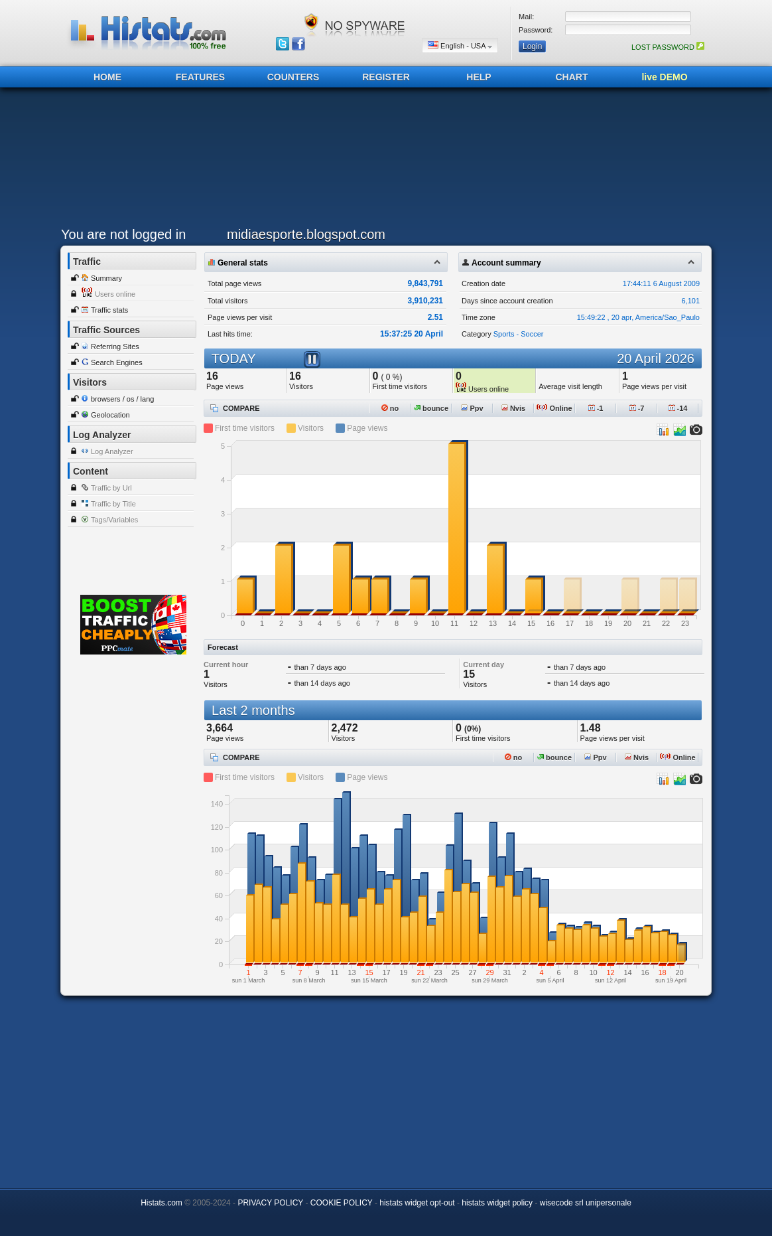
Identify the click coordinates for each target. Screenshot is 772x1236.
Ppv (472, 408)
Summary (106, 278)
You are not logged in (123, 234)
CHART (572, 77)
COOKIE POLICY (341, 1202)
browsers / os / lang (122, 399)
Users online (115, 294)
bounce (431, 408)
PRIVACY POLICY (270, 1202)
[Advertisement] (382, 160)
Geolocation (110, 415)
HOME (107, 77)
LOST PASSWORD (667, 47)
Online (554, 408)
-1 (596, 408)
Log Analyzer (112, 451)
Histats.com (161, 1202)
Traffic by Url (111, 488)
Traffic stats (109, 310)
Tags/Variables (114, 520)
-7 (637, 408)
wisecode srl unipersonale (585, 1202)
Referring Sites (115, 346)
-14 (678, 408)
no (390, 408)
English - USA (460, 45)
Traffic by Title (113, 504)
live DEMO (664, 77)
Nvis (513, 408)
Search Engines (117, 362)
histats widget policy (497, 1202)
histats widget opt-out (416, 1202)
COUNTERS (293, 77)
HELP (478, 77)
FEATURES (200, 77)
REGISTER (386, 77)
